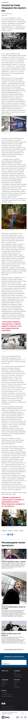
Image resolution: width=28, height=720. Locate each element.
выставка (16, 530)
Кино (15, 683)
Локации (17, 670)
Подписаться (5, 663)
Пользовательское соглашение (7, 706)
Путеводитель (18, 676)
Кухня (3, 685)
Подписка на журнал (7, 696)
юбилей (21, 530)
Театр (15, 685)
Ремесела (4, 681)
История (3, 683)
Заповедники (17, 674)
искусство (4, 530)
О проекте (4, 692)
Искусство (10, 605)
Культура (4, 605)
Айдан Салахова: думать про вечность (11, 634)
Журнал (3, 690)
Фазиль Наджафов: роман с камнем (13, 562)
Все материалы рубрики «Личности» (14, 649)
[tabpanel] (14, 125)
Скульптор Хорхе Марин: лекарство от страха (13, 607)
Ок (22, 713)
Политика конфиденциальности (7, 708)
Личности (5, 2)
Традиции (4, 679)
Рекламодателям (6, 694)
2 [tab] (4, 129)
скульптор (10, 530)
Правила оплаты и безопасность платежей (9, 709)
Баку (15, 672)
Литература (17, 687)
